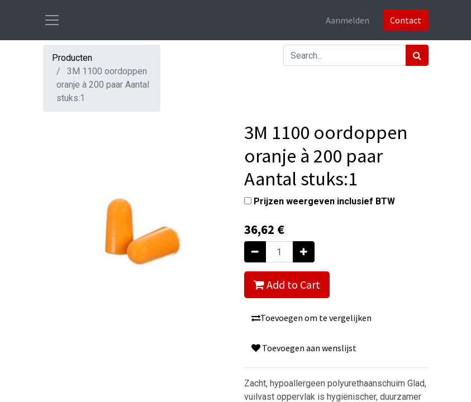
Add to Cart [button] (287, 284)
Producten (72, 57)
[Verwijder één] (255, 251)
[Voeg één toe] (304, 251)
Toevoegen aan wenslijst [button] (303, 347)
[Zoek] (417, 55)
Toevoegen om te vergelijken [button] (311, 317)
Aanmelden (347, 20)
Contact (405, 20)
